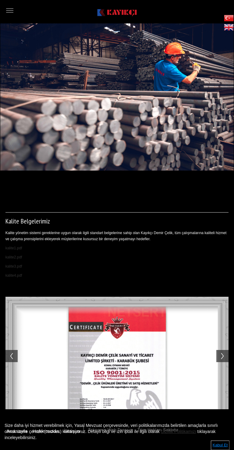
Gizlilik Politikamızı (178, 431)
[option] (117, 97)
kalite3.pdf (13, 266)
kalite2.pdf (13, 257)
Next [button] (225, 350)
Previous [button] (8, 350)
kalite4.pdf (13, 275)
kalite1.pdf (13, 248)
